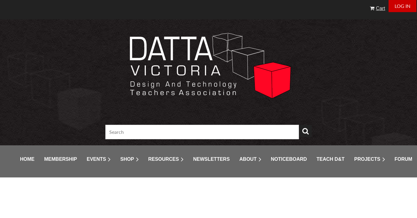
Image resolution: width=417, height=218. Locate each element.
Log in (402, 6)
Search (306, 131)
